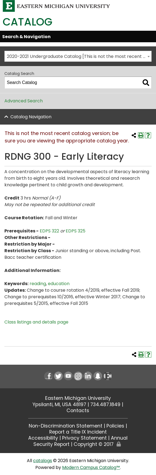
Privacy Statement (84, 438)
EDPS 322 (49, 231)
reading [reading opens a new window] (38, 283)
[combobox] (78, 56)
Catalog (27, 22)
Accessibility (43, 438)
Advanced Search (23, 101)
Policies (115, 426)
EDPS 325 (75, 231)
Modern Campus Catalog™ (91, 467)
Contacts (78, 410)
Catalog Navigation (30, 117)
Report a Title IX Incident (78, 432)
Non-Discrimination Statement (65, 426)
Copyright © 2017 (94, 444)
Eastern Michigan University (78, 398)
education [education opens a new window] (59, 283)
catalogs (42, 460)
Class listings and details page (36, 322)
